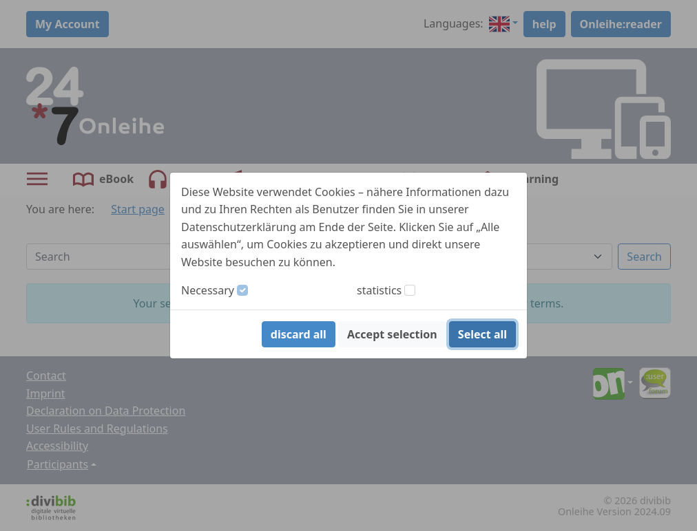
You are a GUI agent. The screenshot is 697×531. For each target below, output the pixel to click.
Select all (482, 334)
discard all (298, 334)
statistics (379, 290)
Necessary (207, 290)
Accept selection (392, 334)
